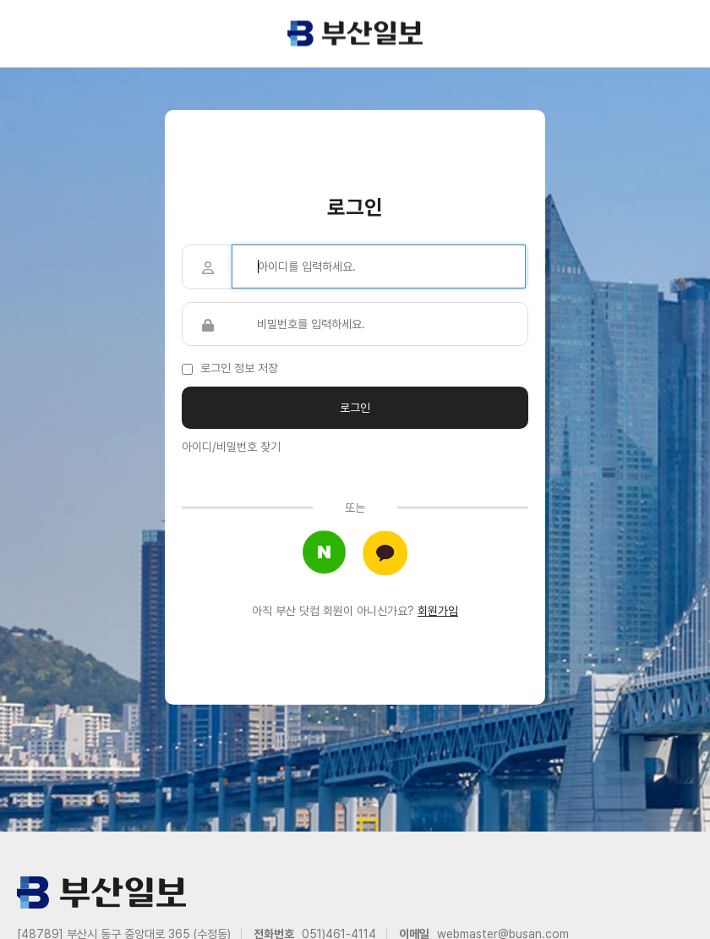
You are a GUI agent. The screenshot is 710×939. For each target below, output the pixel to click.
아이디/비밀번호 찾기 (231, 446)
